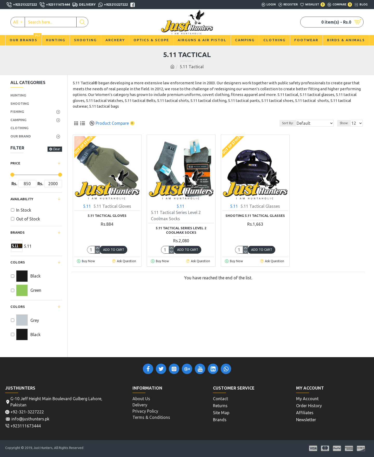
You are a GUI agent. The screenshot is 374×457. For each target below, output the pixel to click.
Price (15, 163)
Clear (56, 149)
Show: (345, 123)
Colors (17, 262)
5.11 (87, 206)
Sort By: (296, 123)
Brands (17, 232)
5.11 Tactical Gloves (107, 215)
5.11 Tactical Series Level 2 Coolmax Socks (181, 230)
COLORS (17, 306)
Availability (21, 199)
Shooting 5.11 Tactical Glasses (255, 215)
